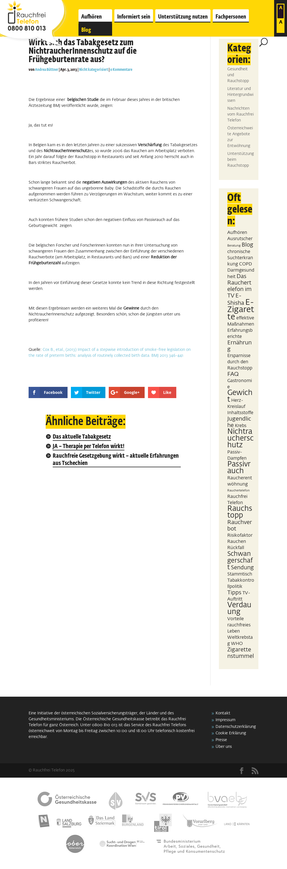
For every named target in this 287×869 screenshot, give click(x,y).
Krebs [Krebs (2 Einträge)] (240, 425)
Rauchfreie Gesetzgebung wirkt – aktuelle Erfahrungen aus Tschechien (116, 459)
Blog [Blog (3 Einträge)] (247, 245)
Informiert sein (133, 17)
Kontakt (223, 713)
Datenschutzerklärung (236, 727)
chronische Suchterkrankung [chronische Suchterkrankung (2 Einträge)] (240, 258)
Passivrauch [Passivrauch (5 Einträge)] (239, 468)
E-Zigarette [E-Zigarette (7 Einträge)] (240, 309)
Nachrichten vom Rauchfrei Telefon (240, 114)
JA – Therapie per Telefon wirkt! (88, 447)
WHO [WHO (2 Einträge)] (237, 643)
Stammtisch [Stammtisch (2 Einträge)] (239, 574)
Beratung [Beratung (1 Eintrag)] (233, 245)
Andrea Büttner (46, 70)
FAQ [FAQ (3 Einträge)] (233, 374)
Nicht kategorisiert (93, 70)
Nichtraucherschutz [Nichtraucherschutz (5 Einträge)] (240, 438)
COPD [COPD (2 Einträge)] (245, 264)
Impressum (225, 720)
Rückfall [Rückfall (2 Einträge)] (235, 547)
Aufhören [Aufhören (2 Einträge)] (237, 232)
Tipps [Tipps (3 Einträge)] (234, 592)
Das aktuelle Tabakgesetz (82, 437)
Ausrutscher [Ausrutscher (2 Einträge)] (240, 238)
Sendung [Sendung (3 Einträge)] (242, 567)
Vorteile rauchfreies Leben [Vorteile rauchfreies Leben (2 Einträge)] (239, 625)
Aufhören (91, 17)
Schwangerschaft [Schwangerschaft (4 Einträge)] (240, 561)
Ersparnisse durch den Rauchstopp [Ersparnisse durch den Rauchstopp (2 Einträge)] (239, 362)
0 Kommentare (121, 70)
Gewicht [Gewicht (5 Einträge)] (240, 396)
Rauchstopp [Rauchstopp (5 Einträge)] (239, 512)
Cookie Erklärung (231, 733)
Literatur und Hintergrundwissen (240, 95)
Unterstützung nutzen (183, 17)
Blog (86, 30)
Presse (221, 740)
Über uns (224, 747)
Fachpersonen (231, 17)
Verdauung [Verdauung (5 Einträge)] (239, 609)
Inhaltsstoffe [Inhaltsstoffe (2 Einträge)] (240, 412)
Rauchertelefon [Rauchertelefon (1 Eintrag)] (238, 490)
